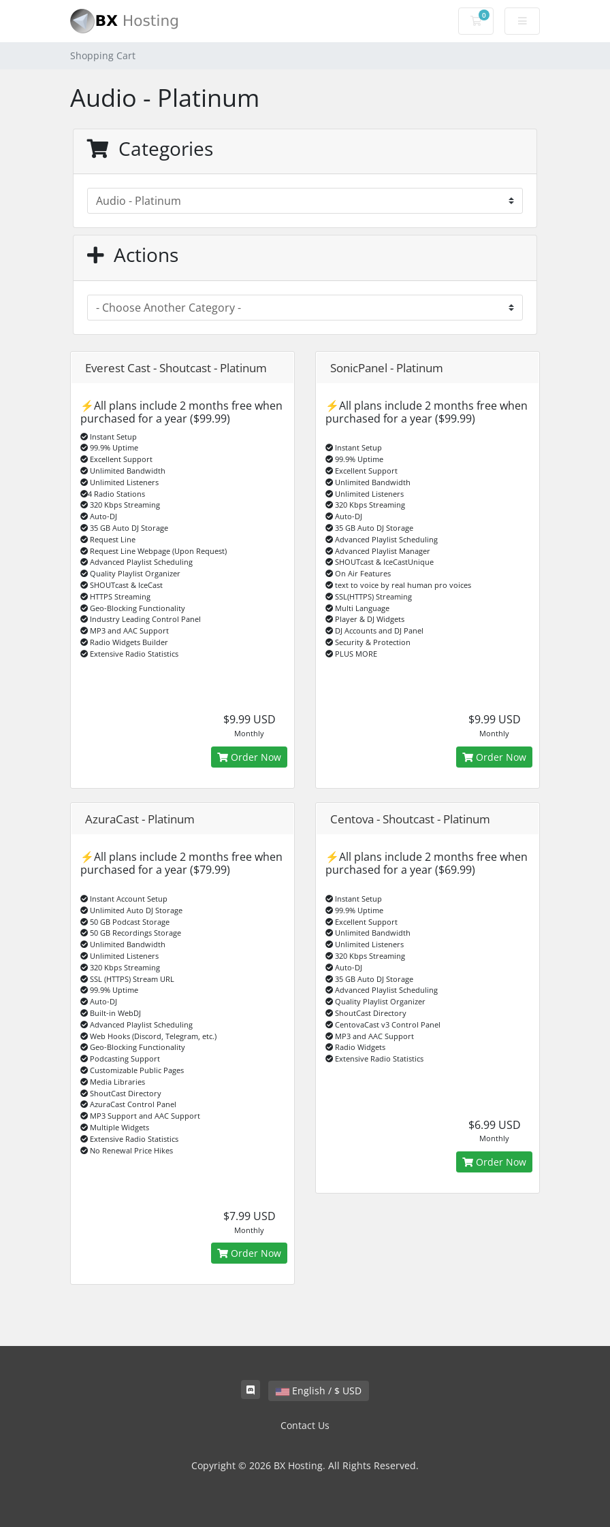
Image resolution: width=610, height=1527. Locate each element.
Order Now (249, 757)
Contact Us (305, 1425)
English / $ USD (319, 1390)
